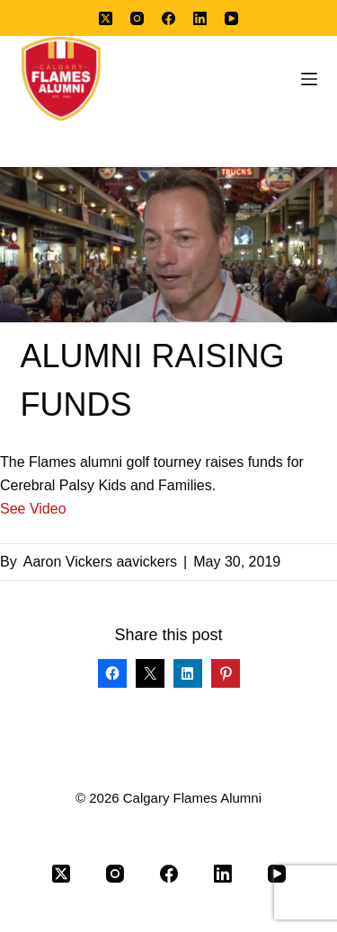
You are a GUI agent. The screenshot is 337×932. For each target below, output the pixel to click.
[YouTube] (231, 18)
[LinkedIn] (200, 18)
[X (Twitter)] (105, 18)
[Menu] (309, 79)
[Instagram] (137, 18)
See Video (33, 508)
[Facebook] (168, 18)
